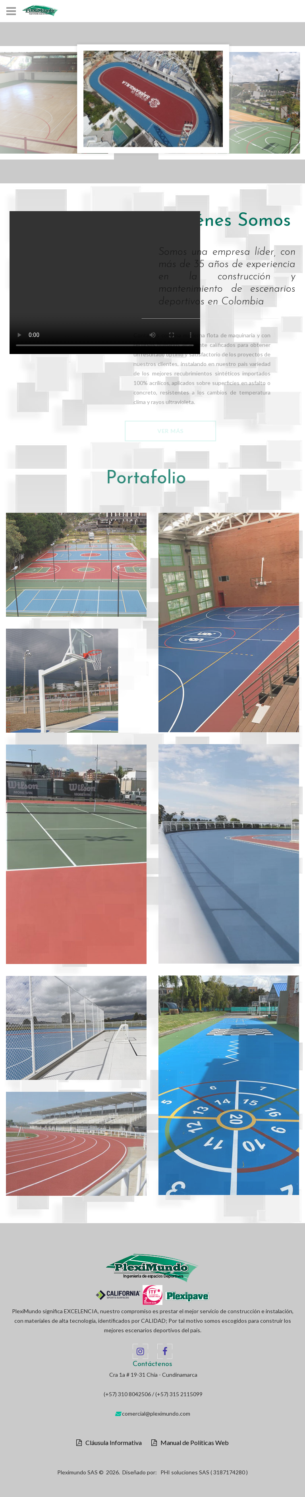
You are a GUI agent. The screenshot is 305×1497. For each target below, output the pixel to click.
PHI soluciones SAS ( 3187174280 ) (204, 1472)
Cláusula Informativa (112, 1442)
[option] (153, 99)
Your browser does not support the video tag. (106, 282)
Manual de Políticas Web (193, 1442)
